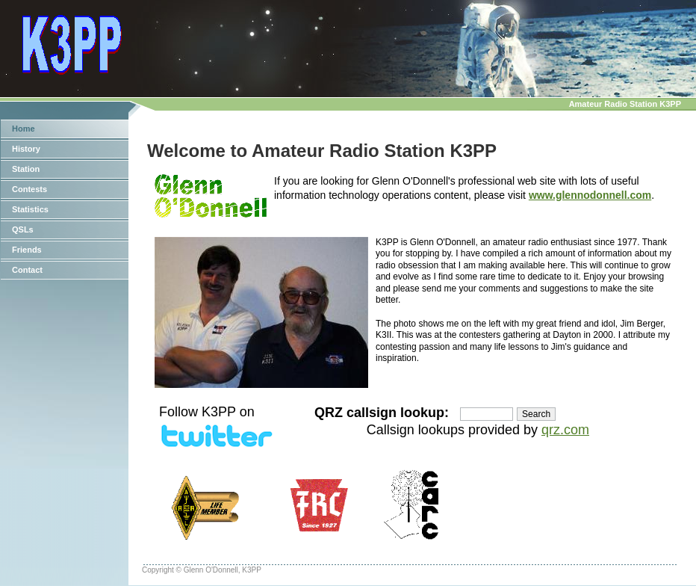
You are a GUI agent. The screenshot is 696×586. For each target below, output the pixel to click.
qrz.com (565, 429)
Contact (27, 269)
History (26, 148)
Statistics (30, 209)
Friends (27, 249)
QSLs (23, 229)
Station (26, 168)
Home (23, 128)
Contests (29, 189)
